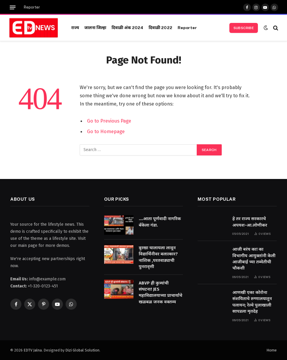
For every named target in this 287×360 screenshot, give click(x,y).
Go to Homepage (106, 131)
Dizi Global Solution (82, 350)
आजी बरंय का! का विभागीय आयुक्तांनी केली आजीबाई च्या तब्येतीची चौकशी (253, 259)
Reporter (32, 7)
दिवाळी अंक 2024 (127, 27)
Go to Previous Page (109, 121)
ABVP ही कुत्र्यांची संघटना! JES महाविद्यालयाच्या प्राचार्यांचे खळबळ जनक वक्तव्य (160, 292)
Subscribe (243, 28)
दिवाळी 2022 (160, 27)
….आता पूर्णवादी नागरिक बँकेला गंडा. (160, 221)
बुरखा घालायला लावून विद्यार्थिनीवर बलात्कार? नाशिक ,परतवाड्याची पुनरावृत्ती (158, 257)
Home (271, 350)
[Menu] (13, 7)
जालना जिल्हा (95, 27)
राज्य (75, 27)
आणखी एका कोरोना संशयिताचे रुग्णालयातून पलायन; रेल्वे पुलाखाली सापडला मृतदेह (252, 302)
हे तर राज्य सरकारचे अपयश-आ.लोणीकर (249, 221)
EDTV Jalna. (33, 350)
